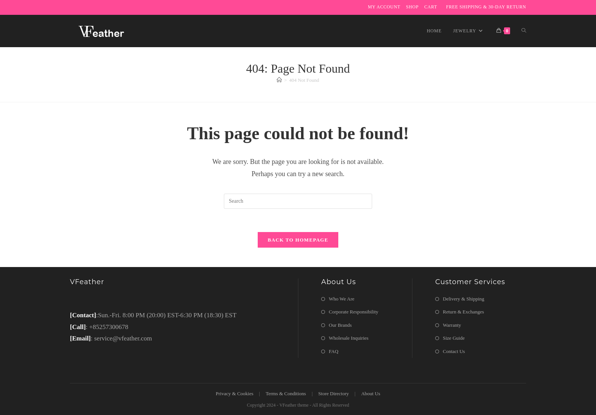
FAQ (333, 351)
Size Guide (453, 338)
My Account (384, 7)
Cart (430, 7)
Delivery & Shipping (463, 299)
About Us (370, 393)
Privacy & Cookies (235, 393)
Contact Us (454, 351)
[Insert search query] (298, 201)
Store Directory (333, 393)
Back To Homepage (298, 240)
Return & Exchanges (463, 312)
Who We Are (341, 299)
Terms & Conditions (286, 393)
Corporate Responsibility (353, 312)
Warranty (452, 325)
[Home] (279, 80)
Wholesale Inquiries (348, 338)
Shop (412, 7)
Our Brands (340, 325)
